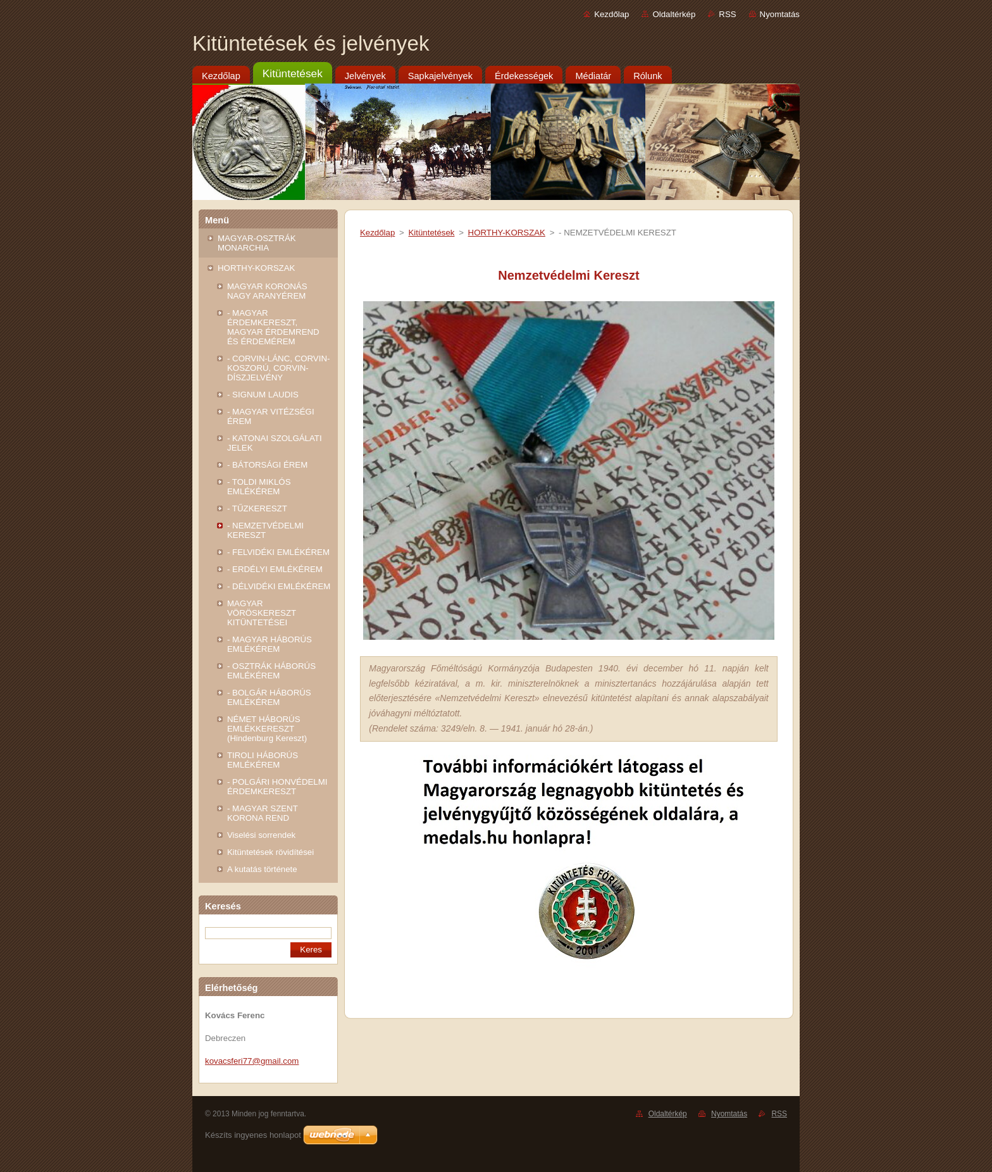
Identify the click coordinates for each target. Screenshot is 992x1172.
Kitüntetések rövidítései (270, 852)
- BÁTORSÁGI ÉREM (267, 465)
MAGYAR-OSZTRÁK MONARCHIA (257, 243)
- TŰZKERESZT (257, 508)
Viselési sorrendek (261, 835)
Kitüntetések (431, 232)
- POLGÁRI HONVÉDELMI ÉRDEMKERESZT (277, 786)
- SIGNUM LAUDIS (263, 394)
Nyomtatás (780, 14)
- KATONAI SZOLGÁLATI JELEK (274, 442)
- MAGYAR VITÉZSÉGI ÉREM (270, 416)
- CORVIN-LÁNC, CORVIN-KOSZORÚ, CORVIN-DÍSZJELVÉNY (278, 368)
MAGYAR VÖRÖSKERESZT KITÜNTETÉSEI (261, 613)
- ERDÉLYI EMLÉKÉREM (275, 569)
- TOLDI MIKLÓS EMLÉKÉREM (259, 486)
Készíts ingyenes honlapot (253, 1135)
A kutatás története (262, 869)
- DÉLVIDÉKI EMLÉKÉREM (278, 586)
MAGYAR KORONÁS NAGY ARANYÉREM (267, 291)
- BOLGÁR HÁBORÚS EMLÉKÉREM (269, 697)
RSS (727, 14)
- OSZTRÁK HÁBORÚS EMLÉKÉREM (271, 670)
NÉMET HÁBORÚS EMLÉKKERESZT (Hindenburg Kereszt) (267, 728)
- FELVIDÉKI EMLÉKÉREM (278, 552)
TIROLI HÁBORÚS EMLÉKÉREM (262, 760)
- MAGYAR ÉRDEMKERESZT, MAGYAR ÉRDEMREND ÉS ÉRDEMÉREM (273, 327)
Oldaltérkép (673, 14)
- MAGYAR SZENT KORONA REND (262, 813)
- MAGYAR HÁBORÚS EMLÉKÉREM (269, 644)
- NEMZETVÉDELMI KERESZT (265, 530)
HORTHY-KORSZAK (256, 268)
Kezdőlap (611, 14)
